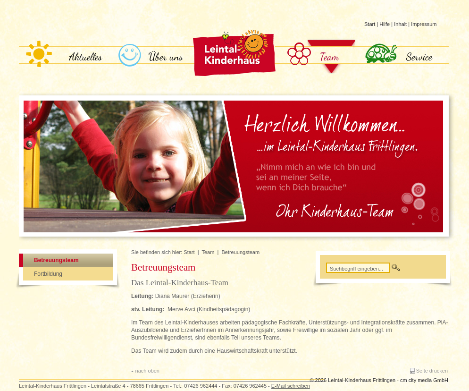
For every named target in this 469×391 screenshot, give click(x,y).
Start (369, 24)
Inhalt (400, 24)
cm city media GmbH (424, 380)
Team (329, 57)
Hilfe (384, 24)
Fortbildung (48, 274)
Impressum (423, 24)
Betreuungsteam (56, 260)
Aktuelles (85, 57)
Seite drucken (432, 371)
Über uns (166, 57)
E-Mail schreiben (290, 386)
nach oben (147, 371)
